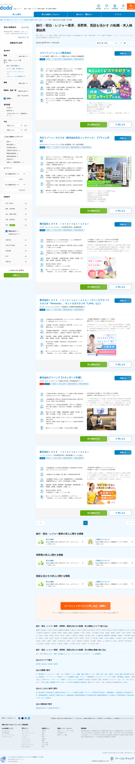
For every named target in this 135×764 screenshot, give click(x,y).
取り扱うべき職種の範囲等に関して (87, 718)
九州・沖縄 (45, 744)
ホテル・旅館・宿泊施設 (14, 68)
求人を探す (16, 14)
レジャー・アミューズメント (15, 71)
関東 (43, 735)
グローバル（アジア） (28, 744)
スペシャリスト (26, 740)
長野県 (31, 20)
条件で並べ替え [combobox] (102, 43)
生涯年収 (103, 735)
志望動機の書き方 (119, 730)
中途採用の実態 (123, 735)
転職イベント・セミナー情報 (65, 730)
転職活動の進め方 (86, 730)
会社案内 (104, 752)
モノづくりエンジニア (28, 732)
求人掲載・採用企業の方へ (125, 752)
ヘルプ (131, 718)
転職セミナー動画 (62, 735)
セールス (24, 736)
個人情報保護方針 (13, 761)
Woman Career (26, 746)
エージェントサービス (8, 735)
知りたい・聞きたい (84, 14)
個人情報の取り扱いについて (16, 759)
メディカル (25, 735)
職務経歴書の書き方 (107, 730)
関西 (43, 740)
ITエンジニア (25, 730)
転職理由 (109, 735)
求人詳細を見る (93, 125)
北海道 (43, 730)
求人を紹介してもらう (51, 14)
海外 (43, 746)
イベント (118, 14)
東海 (43, 736)
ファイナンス (25, 738)
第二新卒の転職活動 (127, 732)
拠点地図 (112, 752)
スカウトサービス (7, 736)
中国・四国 (45, 742)
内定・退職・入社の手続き (113, 732)
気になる (120, 125)
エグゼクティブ (26, 742)
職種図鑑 (107, 736)
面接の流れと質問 (100, 732)
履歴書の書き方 (96, 730)
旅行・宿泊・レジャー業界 (43, 20)
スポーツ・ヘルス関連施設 (15, 76)
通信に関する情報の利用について (66, 718)
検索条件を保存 (16, 43)
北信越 (26, 20)
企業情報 (113, 736)
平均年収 (97, 735)
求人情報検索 (5, 732)
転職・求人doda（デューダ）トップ (11, 20)
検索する (16, 275)
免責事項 (117, 718)
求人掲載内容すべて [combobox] (12, 174)
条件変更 (25, 27)
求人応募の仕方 (89, 732)
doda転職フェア (61, 732)
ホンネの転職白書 (98, 736)
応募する (123, 53)
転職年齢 (115, 735)
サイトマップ (124, 718)
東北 (43, 732)
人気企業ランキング (87, 735)
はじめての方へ (6, 730)
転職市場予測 (88, 736)
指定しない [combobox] (11, 125)
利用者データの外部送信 (105, 718)
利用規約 (53, 718)
